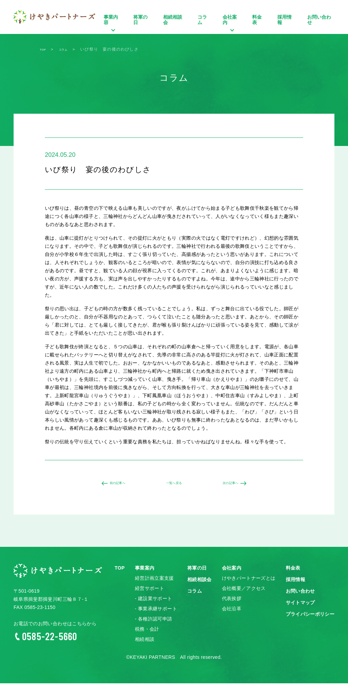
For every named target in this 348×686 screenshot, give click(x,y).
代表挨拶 (231, 601)
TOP (120, 571)
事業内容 (113, 28)
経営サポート (149, 591)
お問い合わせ (319, 19)
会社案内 (232, 28)
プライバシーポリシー (310, 617)
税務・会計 (147, 632)
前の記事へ (113, 484)
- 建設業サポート (153, 601)
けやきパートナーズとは (249, 581)
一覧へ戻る (174, 484)
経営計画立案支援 (154, 581)
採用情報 (284, 19)
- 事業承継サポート (156, 611)
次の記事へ (235, 484)
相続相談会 (172, 19)
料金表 (257, 19)
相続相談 (144, 642)
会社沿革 (231, 611)
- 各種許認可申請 (153, 622)
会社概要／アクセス (244, 591)
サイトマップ (300, 605)
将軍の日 (140, 19)
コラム (202, 19)
